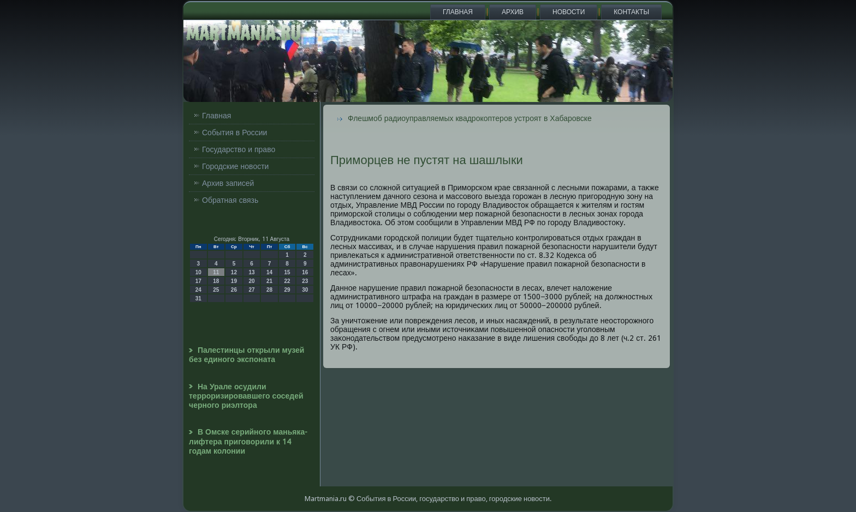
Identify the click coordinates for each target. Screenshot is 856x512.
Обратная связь (230, 200)
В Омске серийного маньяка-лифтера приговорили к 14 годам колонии (248, 441)
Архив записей (228, 183)
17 (198, 281)
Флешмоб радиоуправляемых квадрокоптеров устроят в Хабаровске (470, 118)
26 (234, 290)
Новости (568, 12)
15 (287, 272)
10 (198, 272)
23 (305, 281)
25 (216, 290)
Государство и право (238, 149)
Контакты (631, 12)
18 (216, 281)
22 (287, 281)
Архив (513, 12)
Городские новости (235, 166)
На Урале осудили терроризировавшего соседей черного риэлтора (246, 396)
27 (251, 290)
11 (216, 272)
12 (234, 272)
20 (251, 281)
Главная (458, 12)
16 (305, 272)
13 (251, 272)
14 (269, 272)
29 (287, 290)
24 (198, 290)
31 (198, 299)
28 (269, 290)
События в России (234, 132)
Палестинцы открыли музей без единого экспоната (246, 355)
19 (234, 281)
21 (269, 281)
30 (305, 290)
